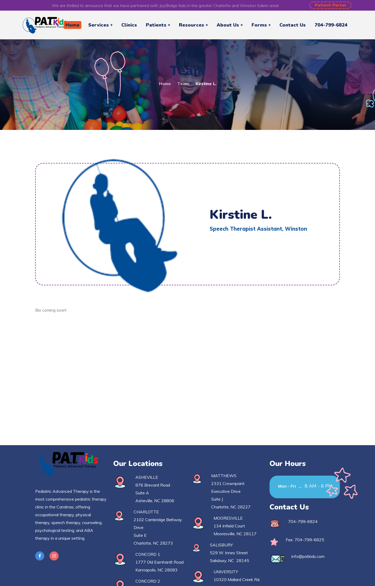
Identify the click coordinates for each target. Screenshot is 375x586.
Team (183, 83)
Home (165, 83)
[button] (330, 5)
